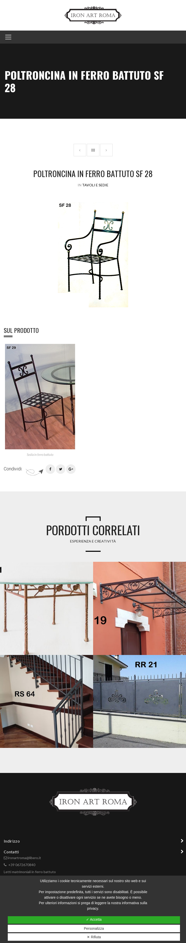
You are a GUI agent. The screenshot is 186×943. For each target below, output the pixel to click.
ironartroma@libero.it (24, 858)
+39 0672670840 (21, 865)
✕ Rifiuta (94, 937)
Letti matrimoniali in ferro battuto (30, 872)
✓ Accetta (94, 919)
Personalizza (94, 928)
